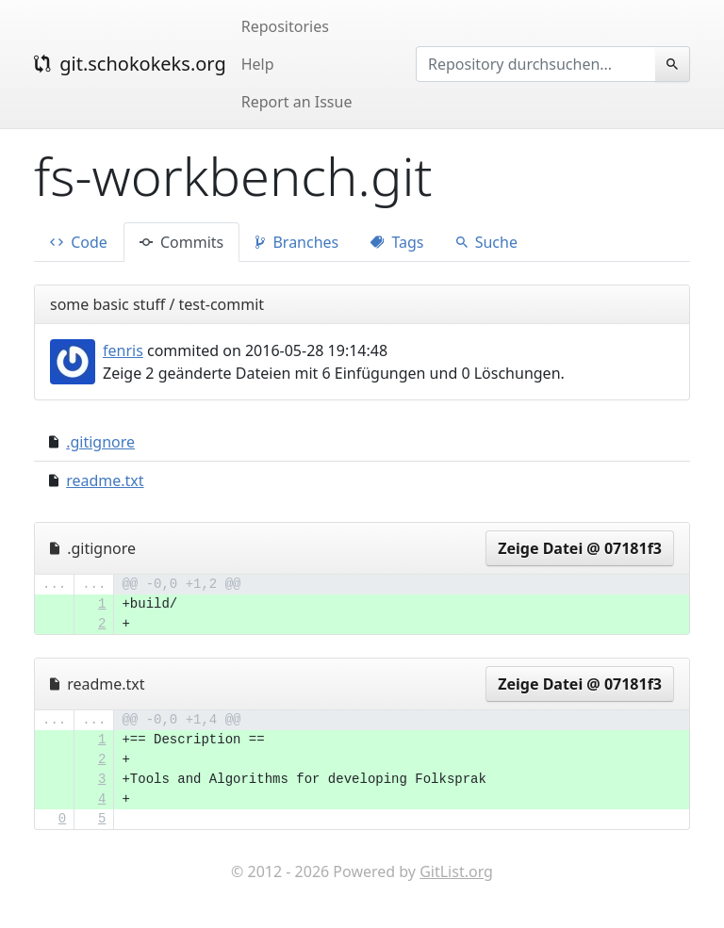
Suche (487, 242)
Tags (396, 242)
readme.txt (104, 480)
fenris (123, 350)
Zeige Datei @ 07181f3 (580, 548)
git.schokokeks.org (130, 63)
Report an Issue (297, 101)
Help (257, 64)
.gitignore (100, 441)
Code (78, 242)
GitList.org (456, 871)
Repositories (285, 26)
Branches (296, 242)
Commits (181, 242)
